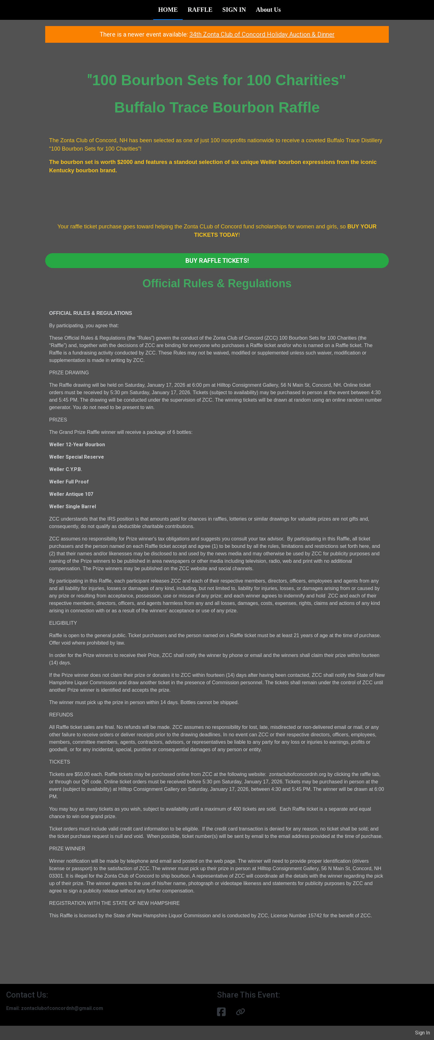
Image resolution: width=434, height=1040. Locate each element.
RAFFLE (200, 9)
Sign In (422, 1033)
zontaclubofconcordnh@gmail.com (62, 1008)
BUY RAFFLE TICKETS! (217, 260)
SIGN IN (234, 9)
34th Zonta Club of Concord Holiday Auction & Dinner (262, 34)
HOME (168, 9)
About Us (268, 9)
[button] (240, 1012)
